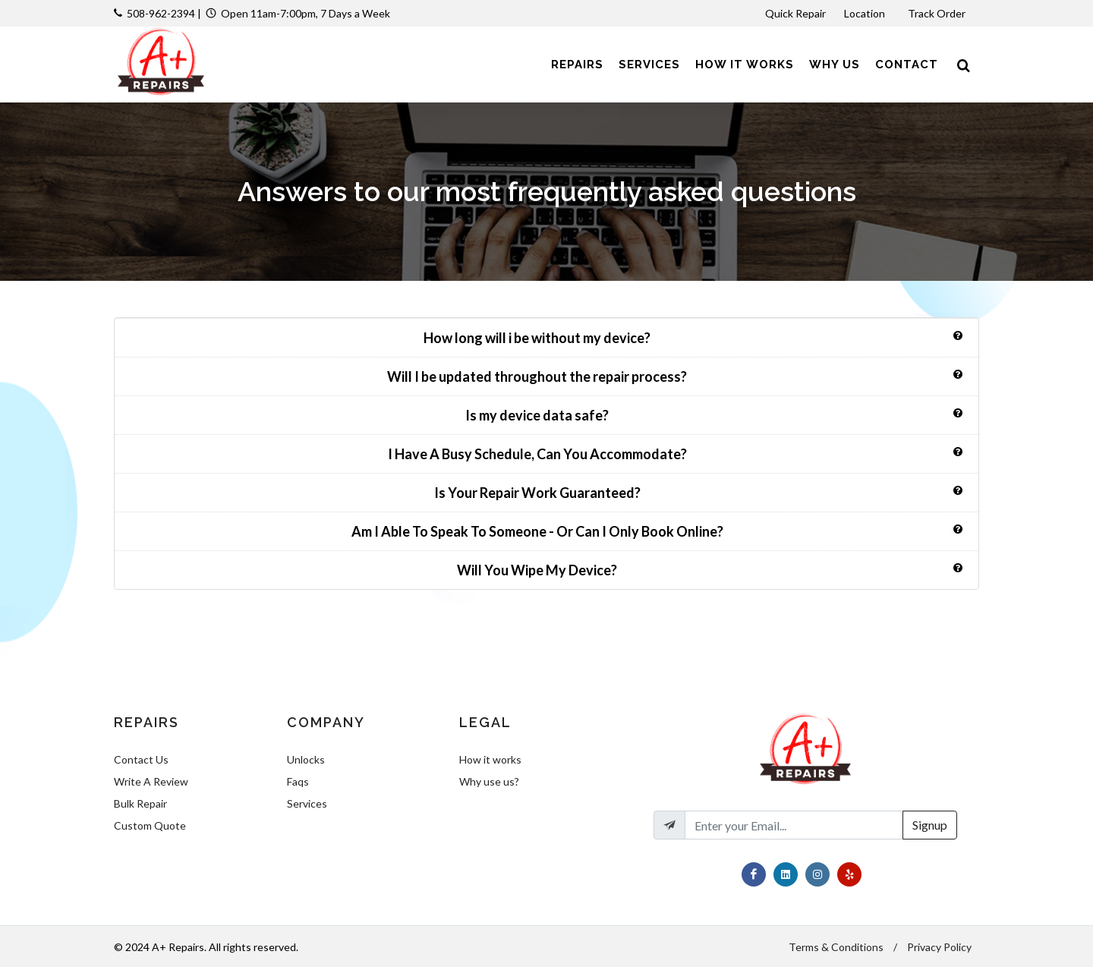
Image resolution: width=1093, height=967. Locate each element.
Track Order (938, 13)
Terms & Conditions (836, 946)
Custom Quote (150, 825)
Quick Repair (795, 13)
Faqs (298, 781)
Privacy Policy (939, 946)
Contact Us (141, 759)
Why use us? (489, 781)
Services (307, 803)
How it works (490, 759)
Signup (929, 824)
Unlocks (306, 759)
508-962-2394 (161, 13)
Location (865, 13)
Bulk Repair (140, 803)
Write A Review (151, 781)
